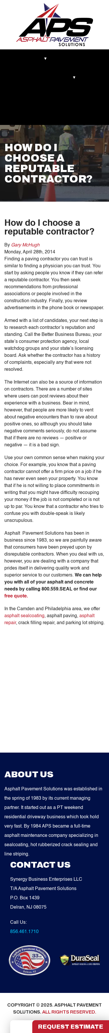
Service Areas (22, 96)
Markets (17, 59)
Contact (54, 96)
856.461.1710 (24, 932)
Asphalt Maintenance (29, 78)
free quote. (16, 596)
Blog (92, 78)
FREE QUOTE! (24, 115)
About (42, 59)
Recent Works (72, 59)
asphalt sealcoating (24, 616)
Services (68, 78)
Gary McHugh (25, 245)
